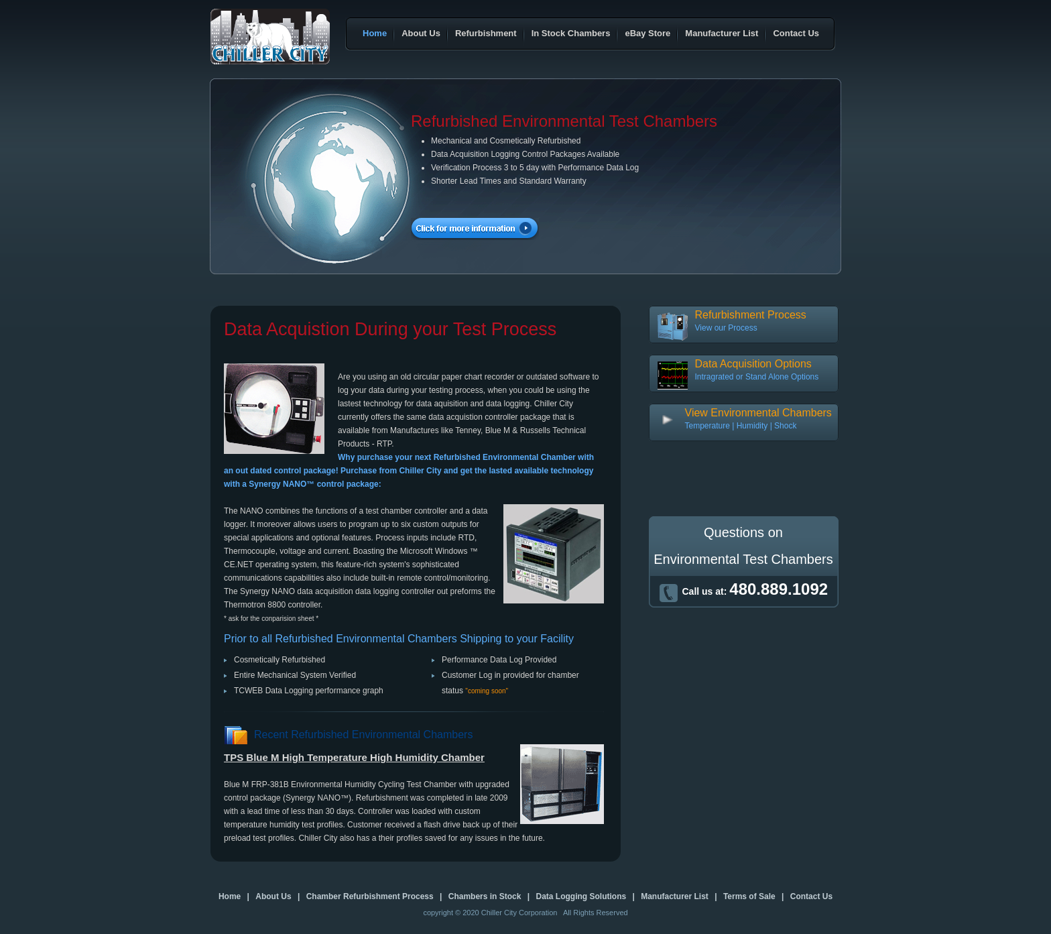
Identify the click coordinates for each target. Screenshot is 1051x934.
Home (375, 33)
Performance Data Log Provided (499, 659)
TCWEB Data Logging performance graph (308, 690)
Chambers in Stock (484, 896)
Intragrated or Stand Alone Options (757, 377)
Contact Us (796, 33)
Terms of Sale (749, 896)
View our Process (726, 328)
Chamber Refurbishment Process (370, 896)
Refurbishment (486, 33)
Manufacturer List (721, 33)
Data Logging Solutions (581, 896)
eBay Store (647, 33)
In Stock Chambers (571, 33)
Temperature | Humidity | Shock (741, 425)
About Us (420, 33)
